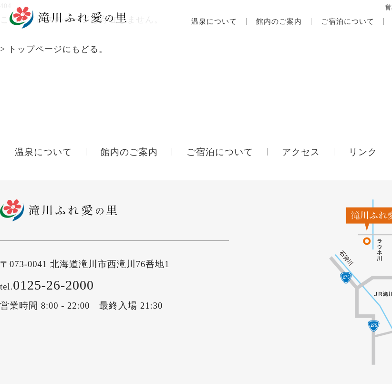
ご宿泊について (347, 21)
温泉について (214, 21)
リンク (363, 152)
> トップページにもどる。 (54, 49)
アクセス (301, 152)
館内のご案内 (279, 21)
